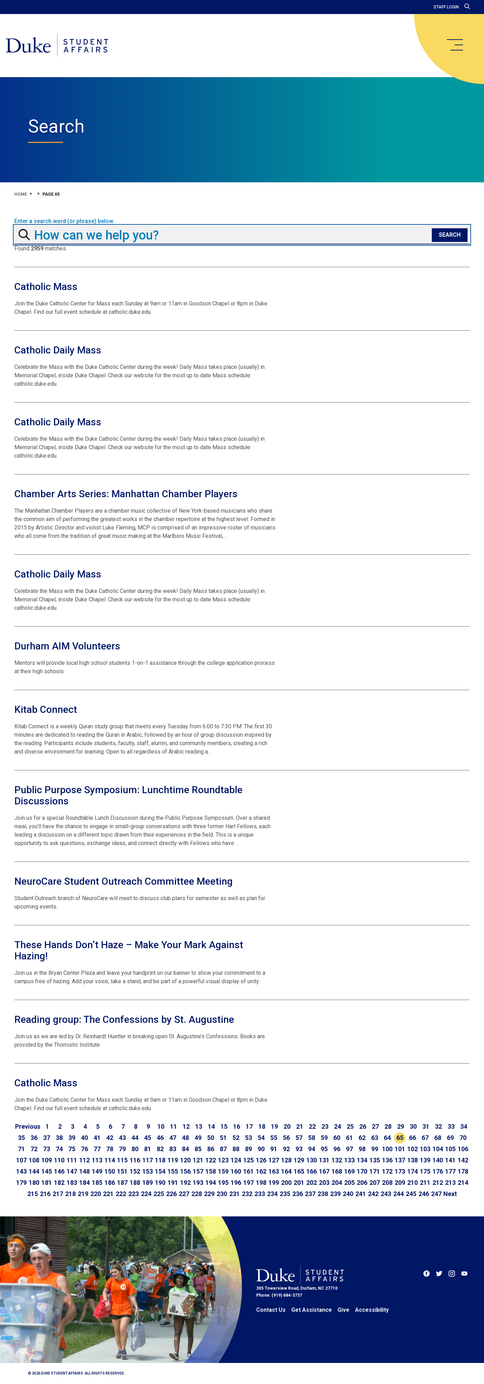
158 (210, 1171)
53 (248, 1137)
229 (209, 1193)
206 (362, 1182)
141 (450, 1160)
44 (134, 1137)
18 (261, 1126)
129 (299, 1160)
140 (437, 1160)
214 (463, 1182)
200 (286, 1182)
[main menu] (454, 44)
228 (196, 1193)
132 (337, 1160)
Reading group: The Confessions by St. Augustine (124, 1019)
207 (374, 1182)
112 (84, 1160)
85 (198, 1149)
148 (84, 1171)
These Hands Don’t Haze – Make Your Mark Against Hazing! (128, 950)
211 (425, 1182)
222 (121, 1193)
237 (310, 1193)
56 (286, 1137)
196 (236, 1182)
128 (286, 1160)
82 (160, 1149)
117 (147, 1160)
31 (425, 1126)
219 (83, 1193)
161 (248, 1171)
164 (286, 1171)
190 (160, 1182)
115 (122, 1160)
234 (272, 1193)
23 (324, 1126)
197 (248, 1182)
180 (34, 1182)
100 (387, 1149)
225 (159, 1193)
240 (348, 1193)
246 (423, 1193)
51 (223, 1137)
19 (274, 1126)
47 (172, 1137)
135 (374, 1160)
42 (109, 1137)
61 (349, 1137)
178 (463, 1171)
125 (248, 1160)
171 (374, 1171)
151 (122, 1171)
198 (261, 1182)
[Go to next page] (450, 1194)
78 (109, 1149)
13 (198, 1126)
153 (147, 1171)
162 (261, 1171)
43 (122, 1137)
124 (236, 1160)
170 (362, 1171)
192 (185, 1182)
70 (462, 1137)
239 (335, 1193)
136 (387, 1160)
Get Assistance (311, 1310)
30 (413, 1126)
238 (323, 1193)
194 (210, 1182)
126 (261, 1160)
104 (437, 1149)
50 (210, 1137)
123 (223, 1160)
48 (185, 1137)
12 (186, 1126)
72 (34, 1149)
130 (311, 1160)
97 (349, 1149)
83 (172, 1149)
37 (46, 1137)
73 (46, 1149)
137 (400, 1160)
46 (160, 1137)
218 (70, 1193)
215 (32, 1193)
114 (109, 1160)
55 (273, 1137)
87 (223, 1149)
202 (311, 1182)
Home (20, 194)
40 (84, 1137)
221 (108, 1193)
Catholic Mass (45, 286)
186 (109, 1182)
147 (72, 1171)
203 (324, 1182)
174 (412, 1171)
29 (400, 1126)
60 (336, 1137)
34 (463, 1126)
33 (451, 1126)
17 (249, 1126)
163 (273, 1171)
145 (46, 1171)
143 (21, 1171)
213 (450, 1182)
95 (324, 1149)
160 (236, 1171)
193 (198, 1182)
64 (387, 1137)
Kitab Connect (45, 709)
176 (437, 1171)
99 (374, 1149)
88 (235, 1149)
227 (184, 1193)
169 (349, 1171)
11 (173, 1126)
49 (198, 1137)
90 (261, 1149)
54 (261, 1137)
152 (135, 1171)
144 (34, 1171)
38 (59, 1137)
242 (373, 1193)
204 (337, 1182)
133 (349, 1160)
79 (122, 1149)
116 (135, 1160)
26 (362, 1126)
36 (34, 1137)
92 (286, 1149)
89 (248, 1149)
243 (386, 1193)
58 (311, 1137)
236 (297, 1193)
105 (450, 1149)
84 (185, 1149)
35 (21, 1137)
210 (412, 1182)
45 (147, 1137)
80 (134, 1149)
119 (173, 1160)
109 (46, 1160)
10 (160, 1126)
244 (398, 1193)
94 (311, 1149)
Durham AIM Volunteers (67, 646)
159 (223, 1171)
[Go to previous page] (27, 1126)
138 (412, 1160)
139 (425, 1160)
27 (375, 1126)
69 (450, 1137)
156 (185, 1171)
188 (135, 1182)
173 (400, 1171)
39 (71, 1137)
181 (46, 1182)
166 (311, 1171)
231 (234, 1193)
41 (97, 1137)
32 (438, 1126)
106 (463, 1149)
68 (437, 1137)
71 (21, 1149)
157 (198, 1171)
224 (146, 1193)
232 (247, 1193)
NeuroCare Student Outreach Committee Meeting (123, 881)
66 (412, 1137)
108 (34, 1160)
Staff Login (446, 7)
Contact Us (271, 1310)
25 (350, 1126)
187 (122, 1182)
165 (299, 1171)
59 (324, 1137)
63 (374, 1137)
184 (84, 1182)
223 (133, 1193)
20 (287, 1126)
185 (97, 1182)
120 (185, 1160)
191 (173, 1182)
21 (299, 1126)
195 (223, 1182)
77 (97, 1149)
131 (324, 1160)
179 (21, 1182)
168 (337, 1171)
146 (59, 1171)
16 (236, 1126)
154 (160, 1171)
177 (450, 1171)
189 (147, 1182)
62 (362, 1137)
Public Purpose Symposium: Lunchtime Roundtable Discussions (128, 795)
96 (336, 1149)
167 (324, 1171)
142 (463, 1160)
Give (343, 1310)
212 (437, 1182)
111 (72, 1160)
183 (72, 1182)
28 (387, 1126)
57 (298, 1137)
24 (337, 1126)
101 (400, 1149)
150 (109, 1171)
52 (235, 1137)
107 (21, 1160)
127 (273, 1160)
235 (285, 1193)
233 (259, 1193)
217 (58, 1193)
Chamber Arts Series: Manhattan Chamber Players (126, 494)
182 (59, 1182)
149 (97, 1171)
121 (198, 1160)
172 (387, 1171)
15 (223, 1126)
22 (312, 1126)
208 (387, 1182)
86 (210, 1149)
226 (171, 1193)
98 (362, 1149)
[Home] (57, 46)
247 (436, 1193)
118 (160, 1160)
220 (95, 1193)
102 (412, 1149)
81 (147, 1149)
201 (299, 1182)
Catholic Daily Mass (57, 350)
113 (97, 1160)
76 (84, 1149)
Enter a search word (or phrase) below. (64, 221)
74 (59, 1149)
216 (45, 1193)
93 (298, 1149)
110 (59, 1160)
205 (349, 1182)
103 (425, 1149)
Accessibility (372, 1310)
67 (425, 1137)
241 (360, 1193)
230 (222, 1193)
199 (273, 1182)
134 (362, 1160)
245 (411, 1193)
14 (211, 1126)
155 (173, 1171)
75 (71, 1149)
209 (400, 1182)
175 (425, 1171)
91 (273, 1149)
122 (210, 1160)
